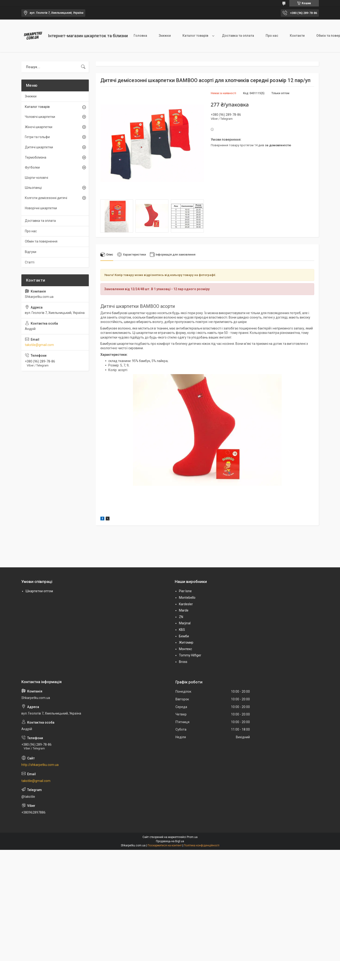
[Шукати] (83, 67)
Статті (29, 262)
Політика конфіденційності (201, 845)
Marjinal (185, 623)
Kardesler (186, 604)
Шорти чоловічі (36, 178)
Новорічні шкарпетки (41, 208)
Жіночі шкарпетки (38, 127)
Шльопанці (33, 188)
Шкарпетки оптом (39, 591)
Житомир (186, 643)
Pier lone (185, 591)
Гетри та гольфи (37, 137)
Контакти (297, 35)
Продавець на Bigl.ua (170, 841)
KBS (182, 630)
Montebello (187, 598)
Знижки (165, 35)
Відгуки (30, 252)
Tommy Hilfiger (190, 655)
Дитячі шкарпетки (39, 147)
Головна (140, 35)
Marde (183, 610)
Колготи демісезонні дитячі (46, 198)
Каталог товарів (195, 35)
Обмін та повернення (41, 241)
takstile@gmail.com (39, 345)
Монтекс (185, 649)
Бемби (184, 636)
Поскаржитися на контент (165, 845)
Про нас (272, 35)
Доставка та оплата (238, 35)
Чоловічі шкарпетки (40, 117)
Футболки (32, 167)
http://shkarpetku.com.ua (40, 765)
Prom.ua (192, 837)
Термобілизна (35, 157)
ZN (181, 617)
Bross (183, 662)
